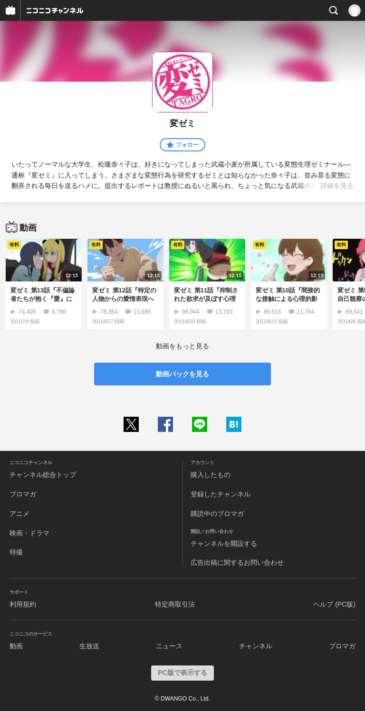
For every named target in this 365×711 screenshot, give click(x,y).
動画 (16, 646)
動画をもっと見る (182, 346)
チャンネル (255, 646)
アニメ (19, 513)
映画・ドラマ (29, 533)
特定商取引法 (175, 604)
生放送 (89, 646)
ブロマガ (23, 494)
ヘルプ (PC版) (334, 604)
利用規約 (23, 604)
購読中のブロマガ (217, 513)
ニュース (169, 646)
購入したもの (211, 474)
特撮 (16, 552)
